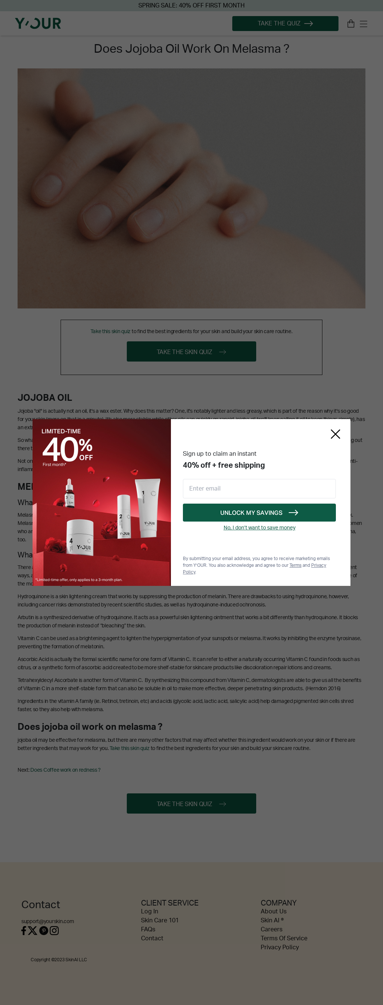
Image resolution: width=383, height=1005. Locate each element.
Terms (295, 565)
